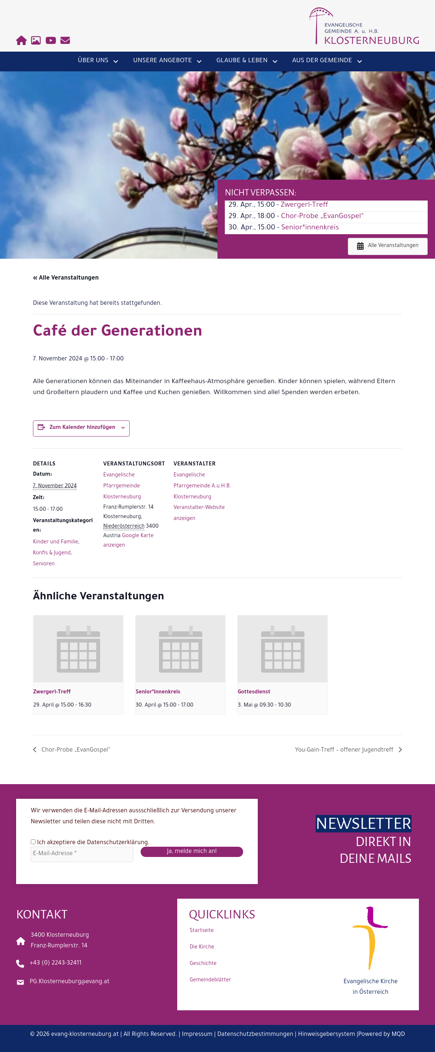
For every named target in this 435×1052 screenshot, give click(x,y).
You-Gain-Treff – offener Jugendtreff (345, 750)
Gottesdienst (254, 693)
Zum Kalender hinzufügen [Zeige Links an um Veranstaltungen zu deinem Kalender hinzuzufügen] (82, 428)
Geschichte (203, 964)
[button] (115, 61)
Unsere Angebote (162, 61)
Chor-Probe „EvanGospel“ (322, 217)
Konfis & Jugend (52, 554)
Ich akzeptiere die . (90, 842)
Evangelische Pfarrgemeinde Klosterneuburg (122, 486)
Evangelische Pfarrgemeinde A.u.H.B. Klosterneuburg (202, 486)
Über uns (93, 61)
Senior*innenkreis (310, 228)
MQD (398, 1035)
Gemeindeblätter (210, 981)
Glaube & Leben (242, 61)
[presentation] (78, 649)
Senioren (44, 565)
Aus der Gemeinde (322, 61)
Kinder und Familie (55, 543)
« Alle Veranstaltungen (66, 278)
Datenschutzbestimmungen (255, 1035)
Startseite (202, 931)
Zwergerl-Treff (304, 206)
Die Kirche (202, 948)
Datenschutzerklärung (117, 843)
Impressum (197, 1035)
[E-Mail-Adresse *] (82, 854)
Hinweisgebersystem (326, 1035)
